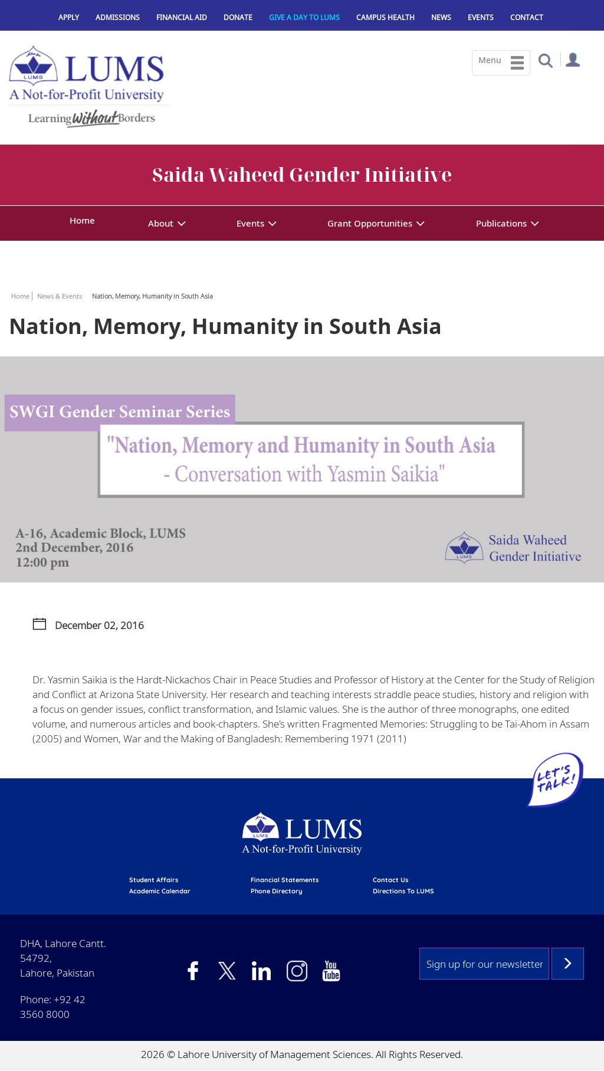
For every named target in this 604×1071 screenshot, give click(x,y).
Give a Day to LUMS (304, 17)
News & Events (59, 296)
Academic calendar (160, 891)
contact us (390, 880)
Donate (238, 17)
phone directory (276, 891)
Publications (501, 223)
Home (82, 220)
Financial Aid (181, 17)
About (160, 223)
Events (481, 17)
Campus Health (385, 17)
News (441, 17)
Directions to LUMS (403, 891)
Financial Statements (285, 880)
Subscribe (568, 964)
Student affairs (153, 880)
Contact (526, 17)
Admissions (118, 17)
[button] (545, 60)
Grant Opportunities (369, 223)
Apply (68, 17)
